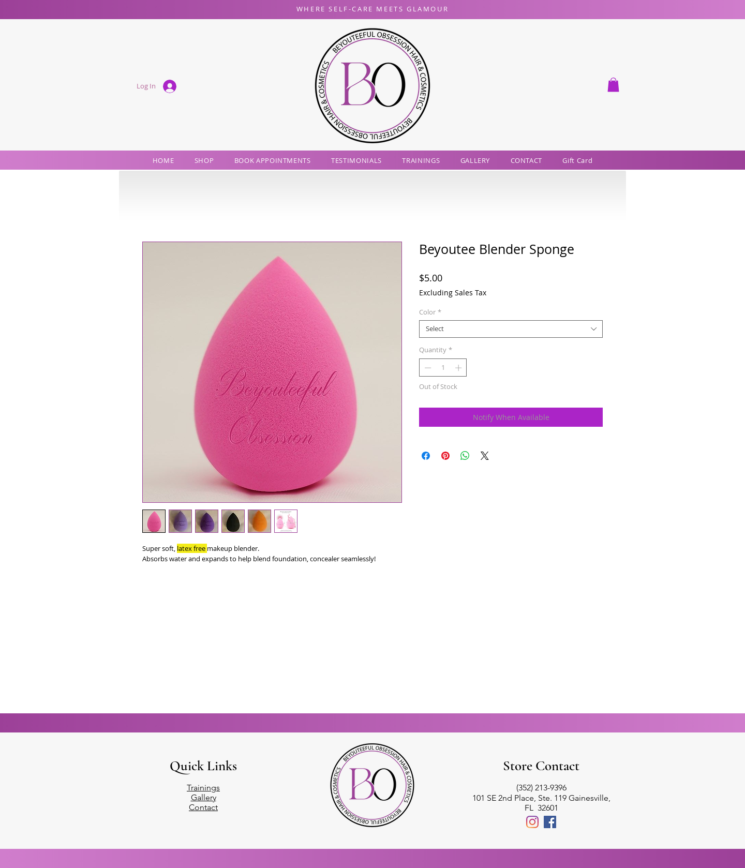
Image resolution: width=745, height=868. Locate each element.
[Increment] (459, 368)
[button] (613, 85)
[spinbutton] (443, 368)
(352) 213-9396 (541, 787)
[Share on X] (485, 456)
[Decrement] (427, 368)
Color (430, 312)
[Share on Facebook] (426, 456)
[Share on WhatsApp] (465, 456)
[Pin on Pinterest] (445, 456)
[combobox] (511, 329)
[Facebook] (550, 822)
